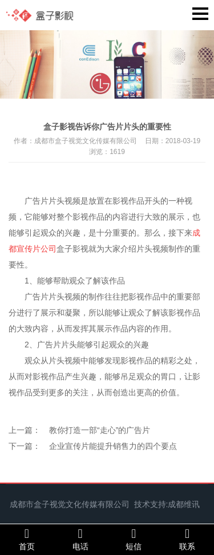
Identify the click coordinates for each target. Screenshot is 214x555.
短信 (134, 539)
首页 (27, 539)
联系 (187, 539)
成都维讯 (184, 504)
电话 (80, 539)
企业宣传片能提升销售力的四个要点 (113, 446)
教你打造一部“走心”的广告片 (99, 430)
